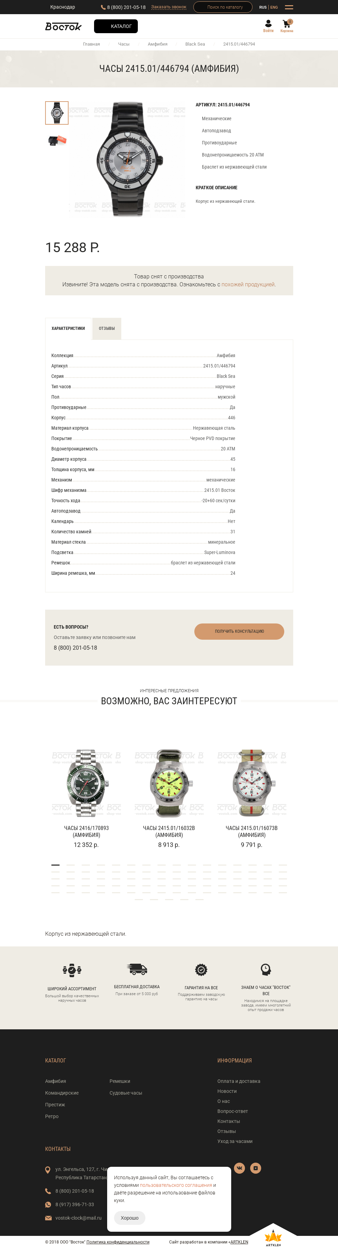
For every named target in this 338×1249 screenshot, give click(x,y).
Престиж (55, 1104)
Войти (268, 30)
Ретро (52, 1116)
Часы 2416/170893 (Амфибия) (86, 831)
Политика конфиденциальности (118, 1242)
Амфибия (157, 44)
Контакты (228, 1121)
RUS (263, 7)
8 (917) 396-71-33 (74, 1204)
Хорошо (130, 1218)
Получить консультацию (239, 631)
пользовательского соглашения (176, 1185)
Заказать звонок (168, 6)
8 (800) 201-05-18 (126, 7)
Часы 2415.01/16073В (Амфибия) (252, 831)
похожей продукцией (248, 284)
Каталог (121, 26)
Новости (227, 1091)
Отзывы (107, 328)
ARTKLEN (239, 1242)
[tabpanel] (86, 789)
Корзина (286, 31)
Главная (91, 44)
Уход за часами (235, 1141)
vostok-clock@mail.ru (78, 1218)
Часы (124, 44)
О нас (223, 1101)
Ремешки (120, 1081)
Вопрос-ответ (232, 1111)
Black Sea (195, 44)
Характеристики (68, 328)
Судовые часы (126, 1093)
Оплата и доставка (238, 1081)
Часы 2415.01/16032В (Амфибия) (169, 831)
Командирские (62, 1093)
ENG (274, 7)
